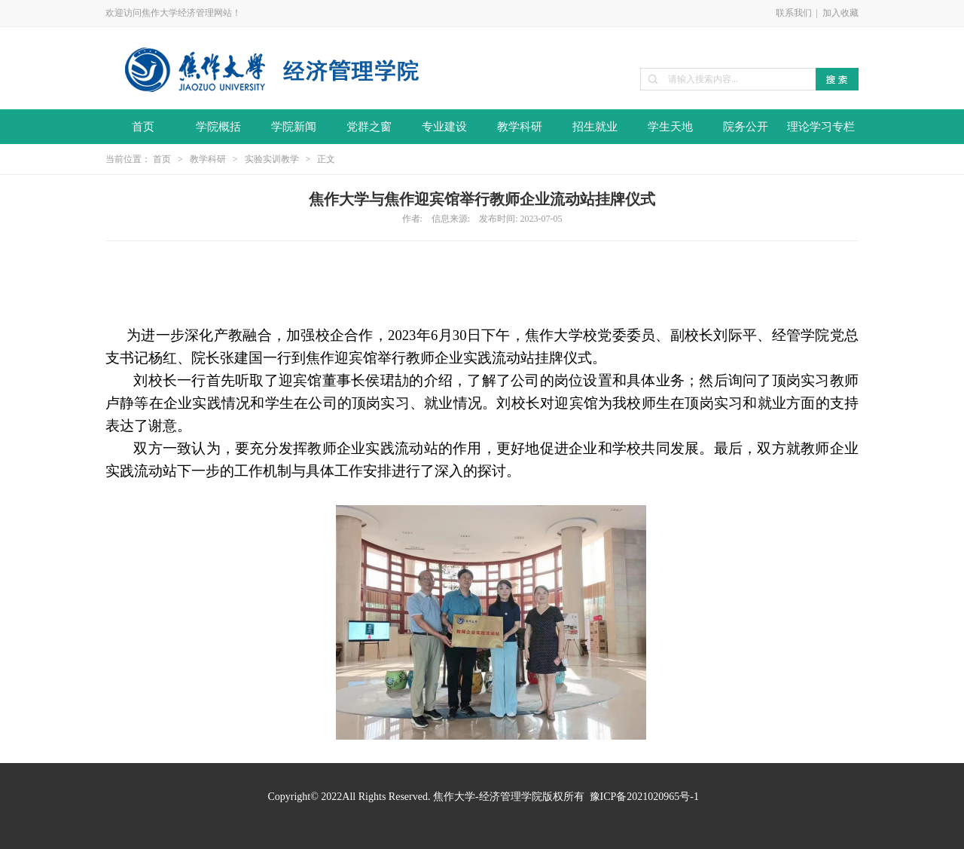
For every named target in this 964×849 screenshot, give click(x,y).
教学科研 (519, 127)
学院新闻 (293, 127)
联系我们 (794, 13)
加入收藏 (840, 13)
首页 (143, 127)
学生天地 (670, 127)
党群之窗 (369, 127)
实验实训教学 (272, 159)
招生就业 (595, 127)
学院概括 (218, 127)
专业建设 (444, 127)
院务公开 (745, 127)
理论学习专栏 (821, 127)
